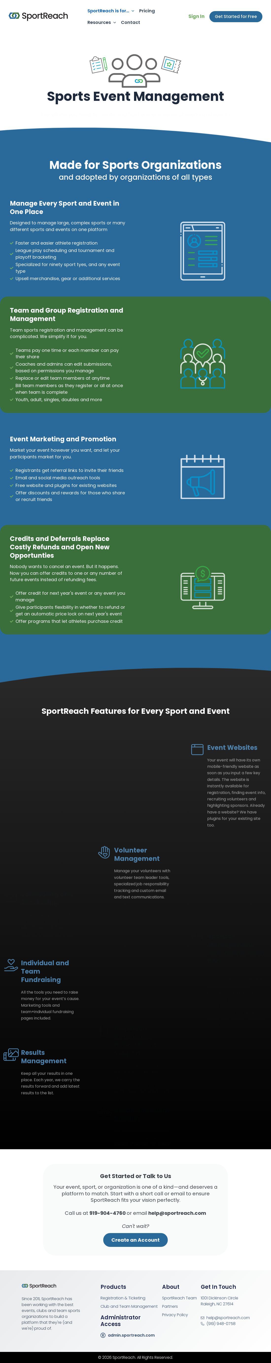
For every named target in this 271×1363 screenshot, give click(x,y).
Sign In (196, 16)
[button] (235, 16)
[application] (131, 10)
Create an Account (135, 1240)
